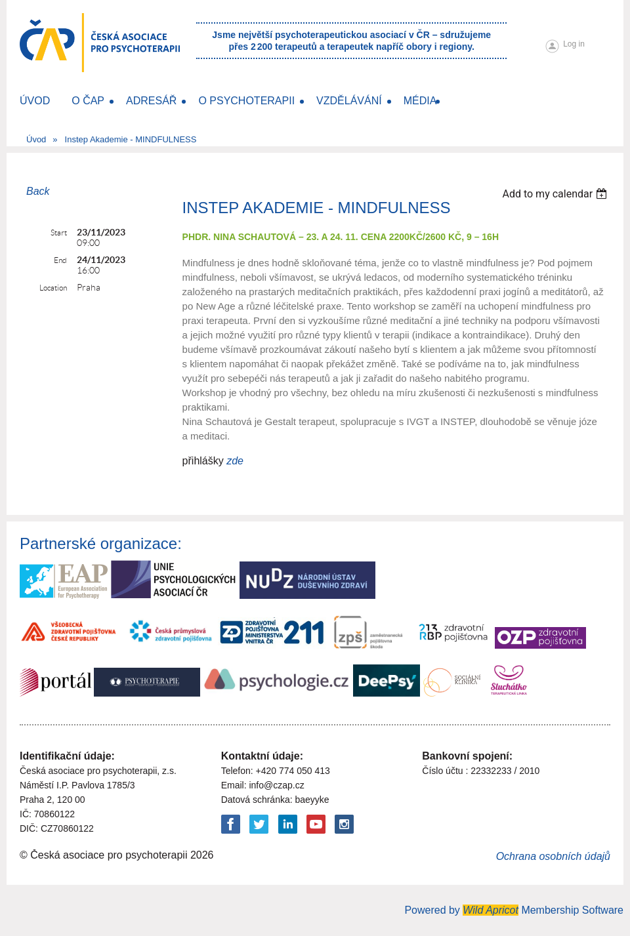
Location (53, 287)
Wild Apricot (490, 910)
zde (234, 460)
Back (38, 191)
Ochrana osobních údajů (553, 856)
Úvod (36, 139)
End (60, 260)
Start (59, 232)
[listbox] (556, 194)
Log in (574, 44)
